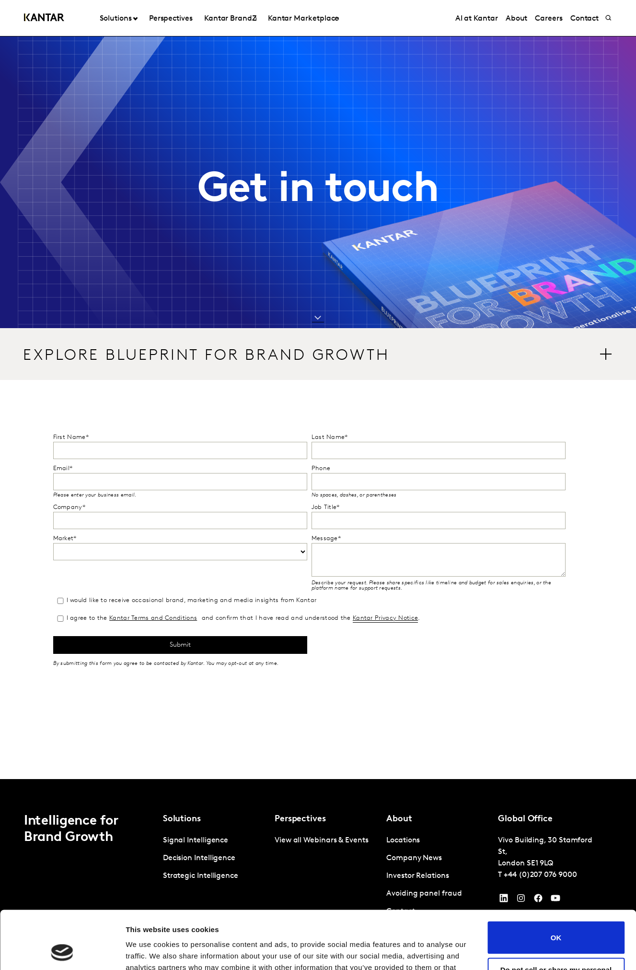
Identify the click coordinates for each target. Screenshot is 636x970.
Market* (65, 538)
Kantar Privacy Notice (385, 618)
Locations (403, 840)
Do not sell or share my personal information (556, 919)
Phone (321, 468)
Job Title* (326, 507)
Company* (69, 507)
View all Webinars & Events (322, 840)
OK (556, 883)
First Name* (71, 437)
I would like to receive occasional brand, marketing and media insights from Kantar (186, 600)
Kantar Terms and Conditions (153, 618)
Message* (326, 538)
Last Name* (330, 437)
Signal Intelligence (195, 840)
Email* (63, 468)
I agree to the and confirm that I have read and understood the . (238, 619)
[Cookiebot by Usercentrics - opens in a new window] (62, 951)
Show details (148, 951)
